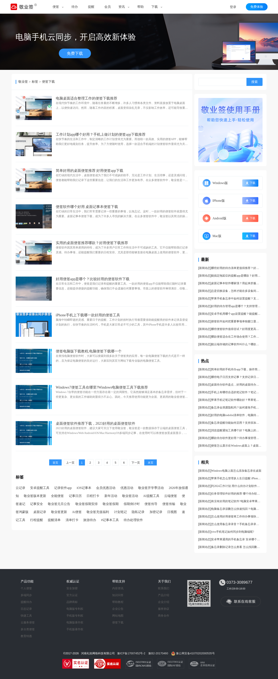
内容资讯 (117, 588)
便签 (56, 6)
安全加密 (72, 588)
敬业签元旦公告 (59, 504)
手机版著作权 (74, 629)
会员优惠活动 (105, 488)
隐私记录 (138, 512)
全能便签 (57, 496)
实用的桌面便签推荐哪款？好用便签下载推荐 (92, 243)
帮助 (140, 6)
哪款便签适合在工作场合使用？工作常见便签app (236, 336)
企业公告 (117, 608)
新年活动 (110, 496)
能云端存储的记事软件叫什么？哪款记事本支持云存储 (236, 344)
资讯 (121, 6)
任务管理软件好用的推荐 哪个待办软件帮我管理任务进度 (236, 493)
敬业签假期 (111, 504)
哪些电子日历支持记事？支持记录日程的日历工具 (236, 377)
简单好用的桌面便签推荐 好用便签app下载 (89, 171)
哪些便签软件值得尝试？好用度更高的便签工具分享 (236, 329)
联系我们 (163, 588)
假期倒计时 (132, 504)
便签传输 (168, 504)
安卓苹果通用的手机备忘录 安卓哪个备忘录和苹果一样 (236, 539)
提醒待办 (26, 602)
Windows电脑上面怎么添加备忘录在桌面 (236, 470)
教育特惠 (26, 636)
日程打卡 (93, 496)
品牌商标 (72, 602)
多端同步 (26, 595)
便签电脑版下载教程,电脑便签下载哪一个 (89, 351)
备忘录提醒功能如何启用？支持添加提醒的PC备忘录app (236, 422)
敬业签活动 (130, 496)
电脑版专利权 (74, 608)
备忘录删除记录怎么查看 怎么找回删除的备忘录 (236, 547)
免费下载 (75, 53)
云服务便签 (28, 622)
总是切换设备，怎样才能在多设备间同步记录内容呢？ (236, 290)
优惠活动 (126, 488)
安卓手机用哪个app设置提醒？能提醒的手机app (236, 313)
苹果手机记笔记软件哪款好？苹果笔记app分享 (236, 399)
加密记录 (156, 512)
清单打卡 (72, 520)
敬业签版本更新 (35, 496)
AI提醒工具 (151, 496)
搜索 (254, 81)
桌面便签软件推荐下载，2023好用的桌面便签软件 (95, 423)
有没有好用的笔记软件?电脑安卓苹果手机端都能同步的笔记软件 (236, 501)
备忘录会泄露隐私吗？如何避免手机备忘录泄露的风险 (236, 407)
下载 (154, 6)
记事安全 (36, 504)
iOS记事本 (84, 488)
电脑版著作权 (74, 622)
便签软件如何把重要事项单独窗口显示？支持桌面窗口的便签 (236, 321)
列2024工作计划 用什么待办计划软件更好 (236, 486)
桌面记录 (39, 512)
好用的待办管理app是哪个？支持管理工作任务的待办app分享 (236, 306)
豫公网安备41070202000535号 (195, 653)
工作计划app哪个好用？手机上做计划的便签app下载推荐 (101, 134)
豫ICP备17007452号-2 (131, 653)
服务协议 (163, 608)
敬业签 (23, 81)
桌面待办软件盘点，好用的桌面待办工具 (236, 384)
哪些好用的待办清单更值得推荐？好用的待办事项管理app (236, 268)
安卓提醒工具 (39, 488)
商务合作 (163, 615)
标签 (35, 81)
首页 (55, 462)
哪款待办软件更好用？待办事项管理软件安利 (236, 438)
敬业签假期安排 (86, 504)
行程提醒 (36, 520)
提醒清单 (54, 520)
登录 (233, 7)
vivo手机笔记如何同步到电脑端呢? (232, 531)
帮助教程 (117, 602)
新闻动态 (204, 268)
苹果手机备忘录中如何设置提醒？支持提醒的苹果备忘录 (236, 298)
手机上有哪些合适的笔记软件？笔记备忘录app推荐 (236, 392)
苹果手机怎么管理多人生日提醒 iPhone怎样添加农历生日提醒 (236, 478)
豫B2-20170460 (158, 653)
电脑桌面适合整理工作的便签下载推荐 (86, 98)
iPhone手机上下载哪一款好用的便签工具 (88, 315)
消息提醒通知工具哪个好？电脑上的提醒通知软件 (236, 430)
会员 (107, 6)
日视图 (172, 512)
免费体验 (256, 6)
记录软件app (63, 488)
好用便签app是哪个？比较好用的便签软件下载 (93, 279)
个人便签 (26, 588)
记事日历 (75, 496)
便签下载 (48, 81)
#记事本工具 (110, 520)
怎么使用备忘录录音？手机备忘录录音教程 (236, 524)
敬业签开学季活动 (151, 488)
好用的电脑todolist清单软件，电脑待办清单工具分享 (236, 415)
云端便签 (170, 496)
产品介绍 (163, 595)
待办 (74, 6)
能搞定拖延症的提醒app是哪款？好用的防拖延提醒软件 (236, 275)
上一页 (70, 462)
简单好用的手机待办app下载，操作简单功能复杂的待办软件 (236, 369)
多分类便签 (28, 629)
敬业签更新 (59, 512)
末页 (150, 462)
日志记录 (26, 608)
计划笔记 (120, 512)
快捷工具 (26, 615)
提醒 (91, 6)
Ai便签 (77, 512)
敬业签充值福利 (98, 512)
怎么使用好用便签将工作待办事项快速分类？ (236, 516)
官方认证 (72, 595)
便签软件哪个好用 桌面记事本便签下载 (87, 207)
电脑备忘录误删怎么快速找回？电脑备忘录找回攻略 (236, 508)
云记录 (20, 488)
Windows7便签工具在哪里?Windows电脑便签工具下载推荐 (102, 387)
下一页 (135, 462)
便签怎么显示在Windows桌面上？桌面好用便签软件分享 (236, 445)
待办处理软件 (133, 520)
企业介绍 (163, 602)
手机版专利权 (74, 615)
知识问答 (117, 595)
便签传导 (151, 504)
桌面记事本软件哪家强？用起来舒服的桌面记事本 (236, 283)
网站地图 (117, 615)
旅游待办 (89, 520)
